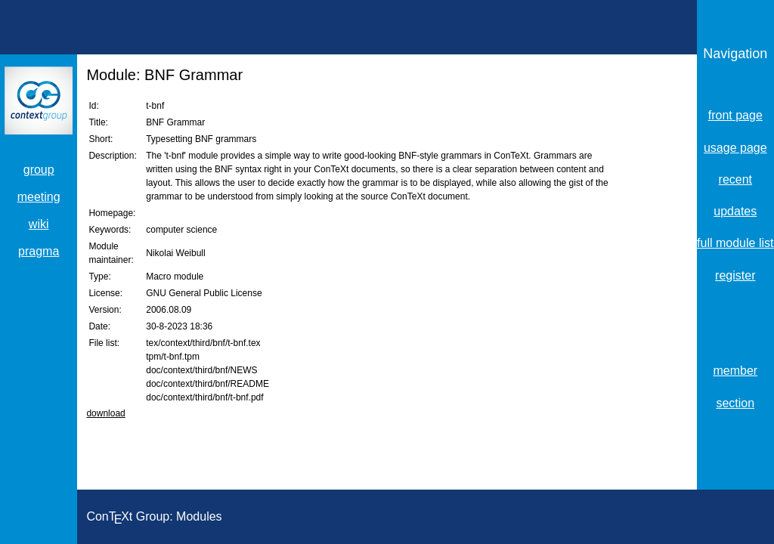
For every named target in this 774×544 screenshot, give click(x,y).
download (105, 413)
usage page (735, 147)
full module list (735, 242)
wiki (39, 224)
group (38, 169)
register (735, 275)
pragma (38, 251)
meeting (38, 196)
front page (735, 115)
